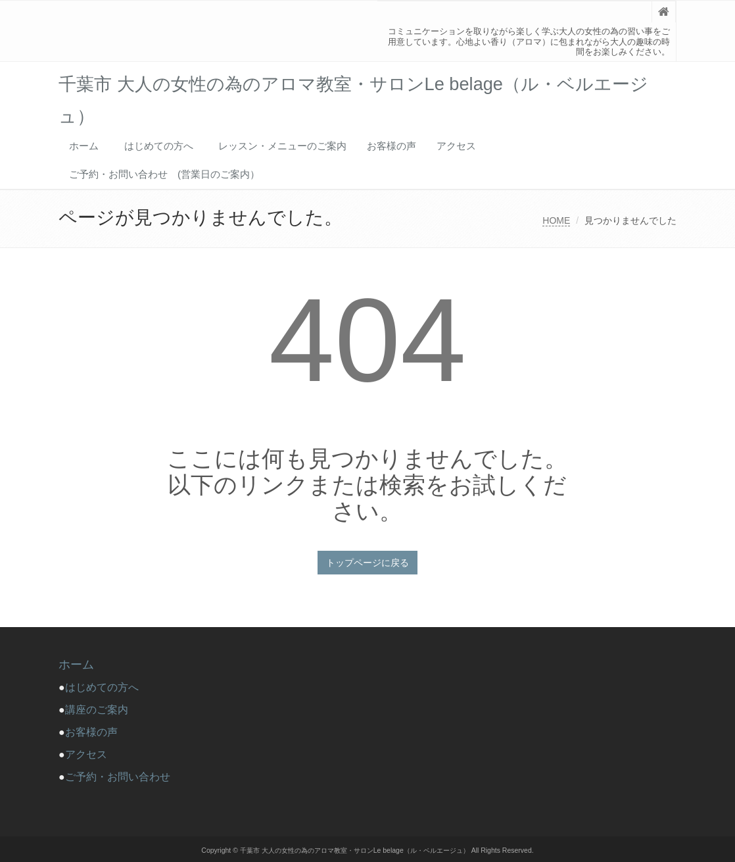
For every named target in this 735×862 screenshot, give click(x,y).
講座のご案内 (96, 709)
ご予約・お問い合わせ (117, 776)
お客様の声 (391, 145)
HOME (556, 220)
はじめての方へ (163, 145)
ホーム (84, 145)
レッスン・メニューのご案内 (282, 145)
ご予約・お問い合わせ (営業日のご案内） (164, 174)
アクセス (456, 145)
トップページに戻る (367, 562)
